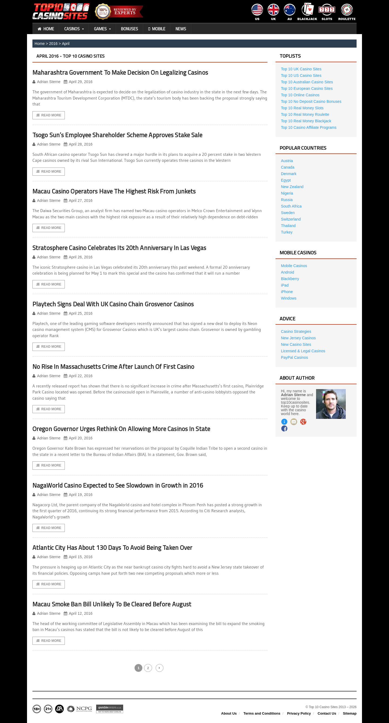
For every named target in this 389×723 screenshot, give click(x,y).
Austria (287, 161)
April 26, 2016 (77, 258)
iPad (285, 285)
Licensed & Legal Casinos (303, 351)
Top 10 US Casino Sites (301, 75)
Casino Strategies (296, 331)
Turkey (286, 232)
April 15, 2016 (77, 561)
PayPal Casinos (294, 357)
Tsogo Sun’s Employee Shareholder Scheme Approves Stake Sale (127, 135)
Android (287, 272)
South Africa (291, 206)
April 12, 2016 (77, 617)
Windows (288, 298)
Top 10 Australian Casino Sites (306, 82)
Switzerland (290, 219)
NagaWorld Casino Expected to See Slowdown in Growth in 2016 (127, 488)
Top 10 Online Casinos (300, 95)
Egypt (286, 180)
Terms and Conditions (261, 718)
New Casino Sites (296, 344)
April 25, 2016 (77, 315)
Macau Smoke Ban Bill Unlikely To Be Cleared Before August (120, 607)
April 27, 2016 (77, 202)
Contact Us (327, 718)
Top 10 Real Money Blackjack (306, 121)
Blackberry (290, 279)
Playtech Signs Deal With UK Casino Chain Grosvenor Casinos (122, 305)
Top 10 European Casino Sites (306, 88)
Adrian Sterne (46, 82)
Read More (48, 115)
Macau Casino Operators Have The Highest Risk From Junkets (123, 192)
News (181, 29)
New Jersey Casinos (298, 338)
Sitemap (350, 718)
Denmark (288, 174)
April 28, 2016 (77, 145)
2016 (53, 43)
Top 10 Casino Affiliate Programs (308, 127)
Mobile (156, 29)
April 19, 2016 (77, 498)
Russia (287, 200)
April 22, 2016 (77, 378)
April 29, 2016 (77, 82)
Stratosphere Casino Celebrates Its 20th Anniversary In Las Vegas (129, 248)
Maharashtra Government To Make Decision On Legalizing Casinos (129, 72)
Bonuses (129, 29)
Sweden (288, 213)
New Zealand (292, 187)
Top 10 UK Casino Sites (301, 69)
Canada (287, 167)
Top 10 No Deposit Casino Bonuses (311, 101)
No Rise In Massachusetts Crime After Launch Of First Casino (122, 368)
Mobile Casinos (294, 266)
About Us (229, 718)
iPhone (287, 292)
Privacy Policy (299, 718)
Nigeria (287, 193)
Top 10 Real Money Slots (302, 108)
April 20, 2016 (77, 441)
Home (46, 29)
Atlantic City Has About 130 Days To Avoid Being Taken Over (122, 551)
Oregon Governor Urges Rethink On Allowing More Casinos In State (130, 431)
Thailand (288, 226)
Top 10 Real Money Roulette (305, 114)
